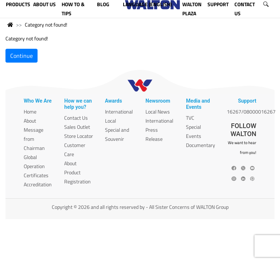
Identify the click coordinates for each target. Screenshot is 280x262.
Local (110, 120)
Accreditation (38, 184)
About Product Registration (77, 172)
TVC (190, 118)
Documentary (200, 145)
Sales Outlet (77, 127)
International (119, 111)
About (30, 120)
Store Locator (78, 136)
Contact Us (76, 118)
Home (30, 111)
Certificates (36, 175)
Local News (157, 111)
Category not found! (46, 24)
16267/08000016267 (251, 111)
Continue (21, 55)
